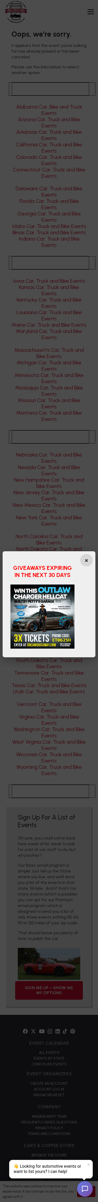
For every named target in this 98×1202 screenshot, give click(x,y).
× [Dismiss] (88, 1164)
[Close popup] (86, 560)
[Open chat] (85, 1189)
